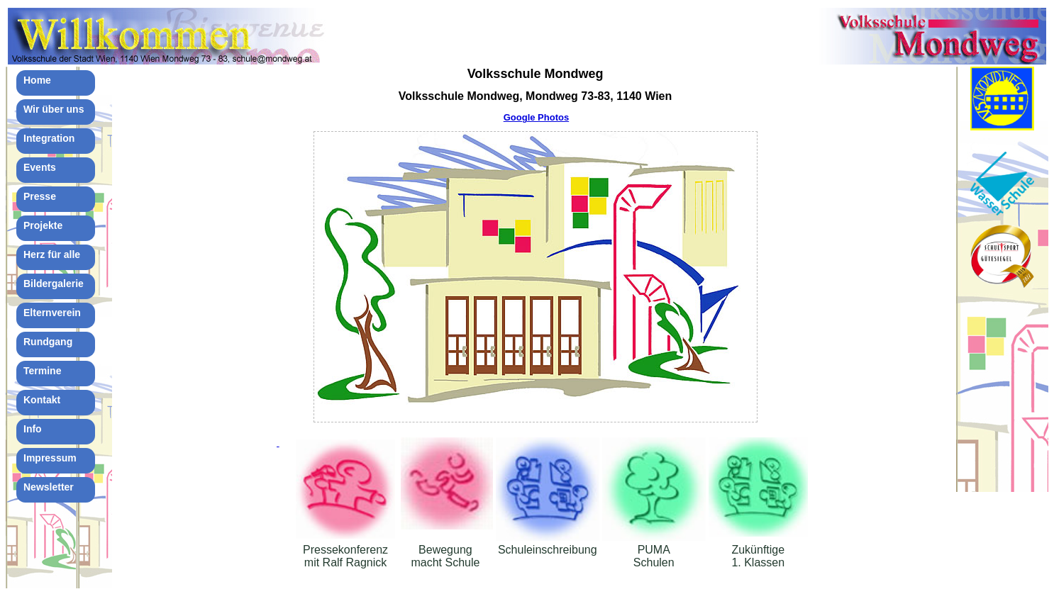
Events (39, 167)
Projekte (42, 225)
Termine (42, 370)
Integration (48, 138)
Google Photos (536, 117)
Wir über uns (53, 109)
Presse (39, 196)
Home (37, 80)
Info (32, 429)
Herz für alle (51, 254)
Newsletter (48, 487)
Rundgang (47, 341)
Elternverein (52, 312)
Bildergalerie (53, 283)
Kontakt (41, 399)
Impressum (50, 458)
